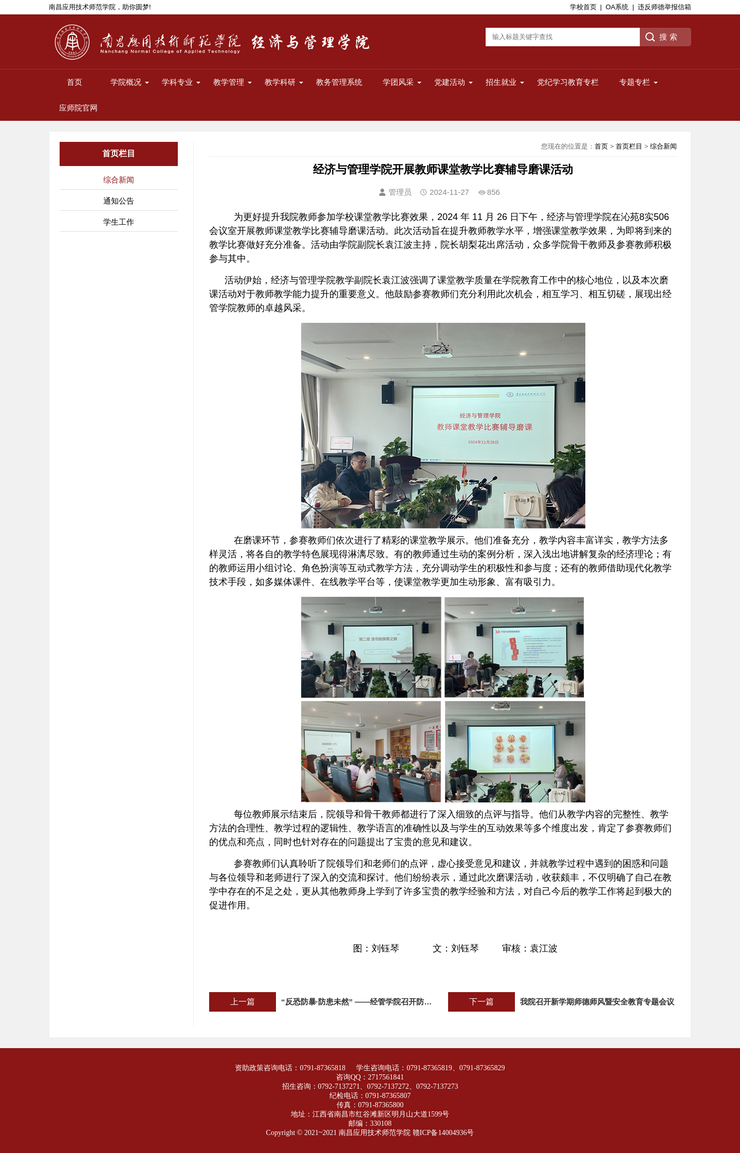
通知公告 (118, 200)
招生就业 (501, 82)
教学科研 (280, 82)
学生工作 (118, 221)
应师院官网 (78, 107)
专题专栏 (634, 82)
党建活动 (449, 82)
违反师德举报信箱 (664, 7)
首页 (74, 82)
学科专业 (177, 82)
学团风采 (398, 82)
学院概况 (125, 82)
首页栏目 (629, 146)
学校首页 (583, 7)
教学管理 (228, 82)
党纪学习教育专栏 (568, 82)
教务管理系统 (339, 82)
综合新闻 (118, 179)
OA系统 (616, 7)
